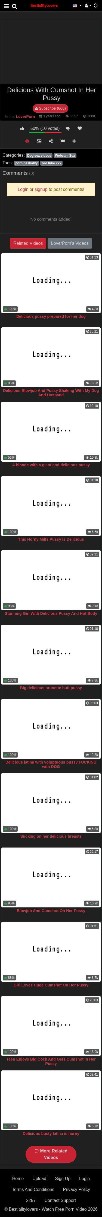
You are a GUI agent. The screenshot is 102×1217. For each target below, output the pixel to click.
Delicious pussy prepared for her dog (51, 316)
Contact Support (60, 1200)
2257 (31, 1200)
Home (18, 1178)
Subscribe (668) (50, 108)
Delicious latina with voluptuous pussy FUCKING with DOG (51, 764)
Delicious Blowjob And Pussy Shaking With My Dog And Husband (51, 392)
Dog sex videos (39, 156)
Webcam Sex (65, 156)
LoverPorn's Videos (70, 243)
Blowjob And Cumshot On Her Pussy (51, 911)
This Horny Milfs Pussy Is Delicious (51, 539)
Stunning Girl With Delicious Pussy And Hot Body (51, 613)
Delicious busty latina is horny (51, 1133)
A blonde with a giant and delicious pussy (51, 465)
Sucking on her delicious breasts (51, 836)
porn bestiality (26, 163)
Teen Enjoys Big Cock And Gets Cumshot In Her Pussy (51, 1061)
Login (84, 1178)
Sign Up (62, 1178)
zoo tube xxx (51, 163)
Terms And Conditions (33, 1189)
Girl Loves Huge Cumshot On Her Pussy (51, 985)
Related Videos (28, 243)
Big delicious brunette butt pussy (51, 688)
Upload (39, 1178)
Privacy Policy (76, 1189)
